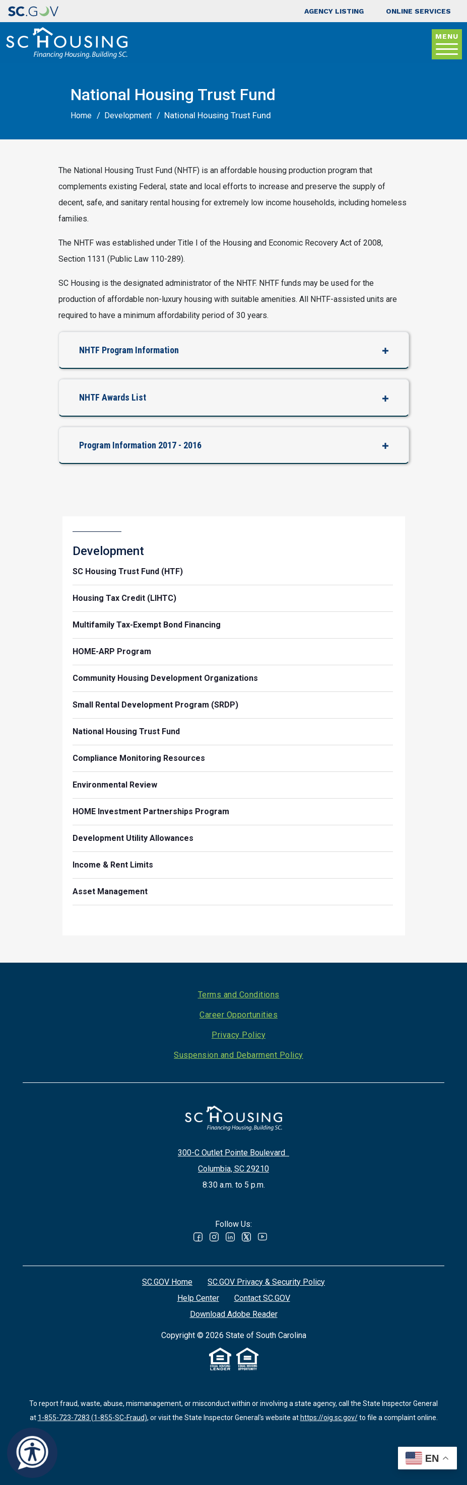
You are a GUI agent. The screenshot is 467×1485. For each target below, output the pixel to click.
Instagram (214, 1236)
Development (128, 115)
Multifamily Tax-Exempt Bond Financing (147, 625)
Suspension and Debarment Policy (238, 1055)
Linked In (230, 1236)
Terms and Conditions (239, 994)
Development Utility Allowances (133, 838)
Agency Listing (334, 11)
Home (81, 115)
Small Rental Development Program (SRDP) (155, 705)
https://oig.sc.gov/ (329, 1418)
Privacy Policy (238, 1035)
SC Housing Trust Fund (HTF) (128, 571)
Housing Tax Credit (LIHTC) (124, 598)
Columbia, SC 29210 (233, 1169)
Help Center (198, 1298)
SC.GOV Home (167, 1282)
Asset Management (110, 891)
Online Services (418, 11)
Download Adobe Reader (234, 1314)
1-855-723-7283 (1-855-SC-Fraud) (92, 1418)
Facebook (198, 1236)
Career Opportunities (238, 1015)
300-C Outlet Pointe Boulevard (233, 1152)
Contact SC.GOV (262, 1298)
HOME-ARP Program (112, 651)
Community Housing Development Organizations (165, 678)
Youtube (262, 1236)
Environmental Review (115, 785)
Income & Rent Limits (113, 865)
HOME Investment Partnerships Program (151, 811)
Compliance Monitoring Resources (139, 758)
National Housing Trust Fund (126, 731)
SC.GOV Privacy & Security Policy (266, 1282)
